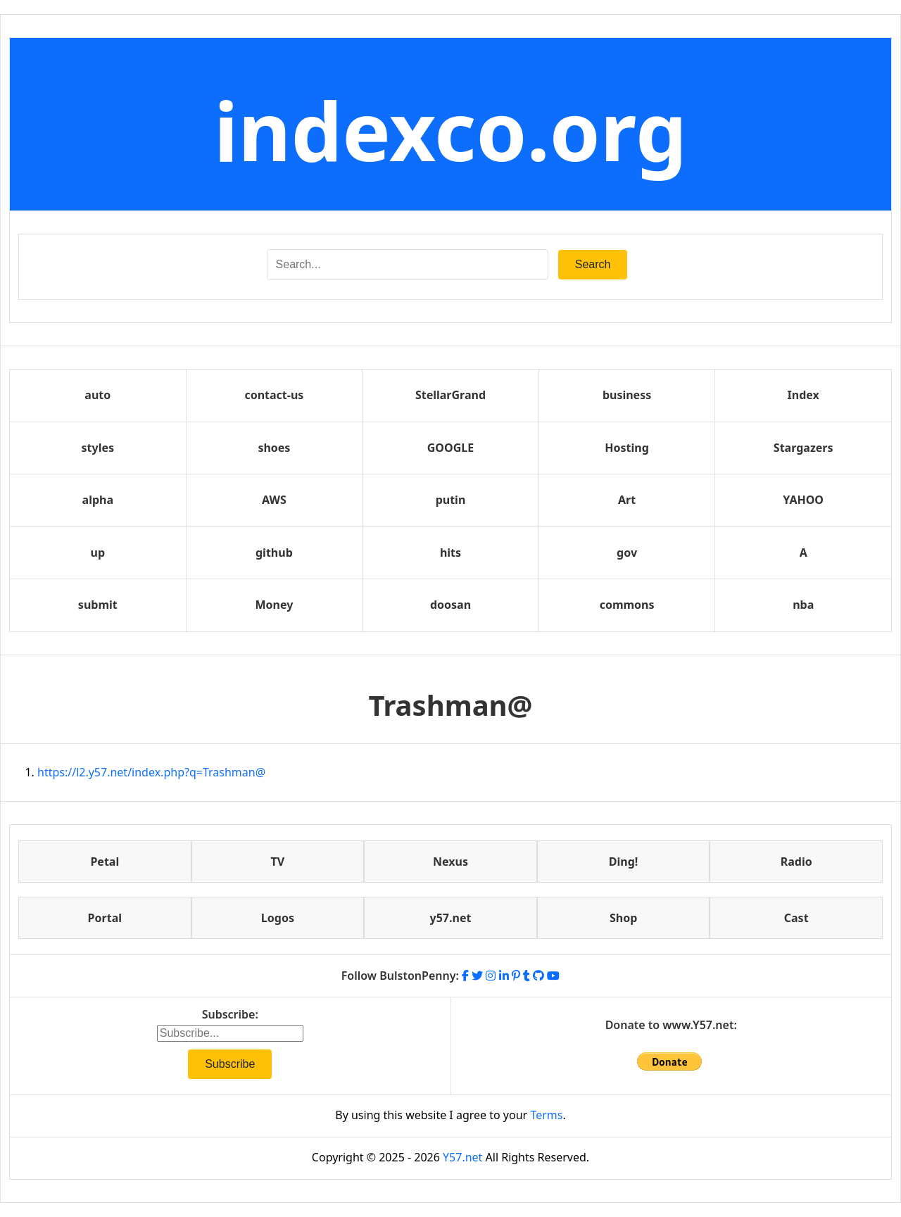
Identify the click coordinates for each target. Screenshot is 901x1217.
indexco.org (450, 130)
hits (450, 552)
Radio (796, 861)
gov (627, 552)
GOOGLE (450, 447)
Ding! (623, 861)
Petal (104, 861)
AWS (274, 499)
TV (278, 861)
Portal (105, 918)
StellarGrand (450, 395)
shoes (274, 447)
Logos (277, 918)
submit (98, 604)
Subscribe (230, 1064)
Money (274, 604)
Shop (623, 918)
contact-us (273, 395)
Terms (546, 1115)
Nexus (450, 861)
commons (627, 604)
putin (451, 499)
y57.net (451, 918)
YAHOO (803, 499)
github (274, 552)
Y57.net (462, 1157)
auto (97, 395)
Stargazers (803, 447)
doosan (450, 604)
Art (627, 499)
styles (98, 447)
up (98, 552)
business (627, 395)
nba (803, 604)
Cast (796, 918)
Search (593, 264)
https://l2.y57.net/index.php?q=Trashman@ (151, 772)
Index (803, 395)
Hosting (627, 447)
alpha (97, 499)
